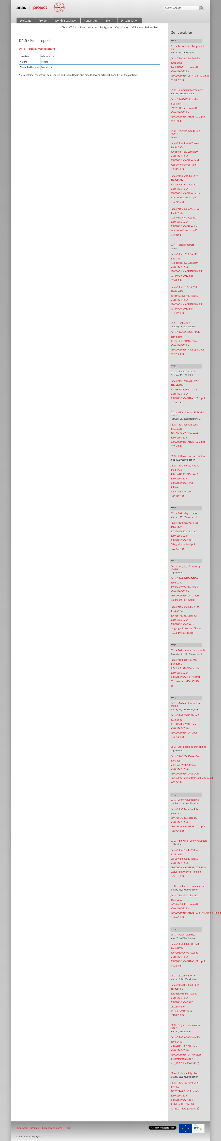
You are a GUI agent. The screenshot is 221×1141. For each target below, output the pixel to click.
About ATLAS (69, 27)
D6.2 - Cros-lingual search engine (188, 746)
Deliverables (152, 27)
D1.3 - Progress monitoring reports (185, 132)
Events (110, 20)
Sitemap (34, 1128)
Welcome (25, 20)
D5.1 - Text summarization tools (187, 650)
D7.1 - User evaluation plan (185, 799)
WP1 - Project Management (37, 49)
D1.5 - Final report (180, 323)
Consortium (91, 20)
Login (68, 1128)
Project (43, 20)
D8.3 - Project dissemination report (185, 1026)
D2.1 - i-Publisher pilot (182, 371)
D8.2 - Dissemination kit (183, 975)
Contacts (22, 1128)
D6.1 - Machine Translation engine (185, 704)
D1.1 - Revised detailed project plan (187, 48)
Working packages (66, 20)
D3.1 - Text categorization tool (186, 513)
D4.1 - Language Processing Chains (185, 567)
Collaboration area (52, 1128)
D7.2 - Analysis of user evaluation (188, 840)
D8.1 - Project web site (182, 934)
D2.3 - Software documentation (187, 456)
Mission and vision (88, 27)
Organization (122, 27)
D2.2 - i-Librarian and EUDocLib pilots (187, 414)
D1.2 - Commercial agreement (186, 90)
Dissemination (129, 20)
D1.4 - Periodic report (182, 244)
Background (106, 27)
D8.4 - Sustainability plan (183, 1073)
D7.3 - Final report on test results (188, 886)
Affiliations (137, 27)
